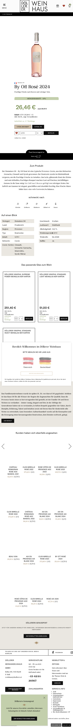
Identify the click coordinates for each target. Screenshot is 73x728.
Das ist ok (66, 725)
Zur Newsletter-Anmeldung (24, 718)
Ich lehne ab (56, 725)
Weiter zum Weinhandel (36, 373)
